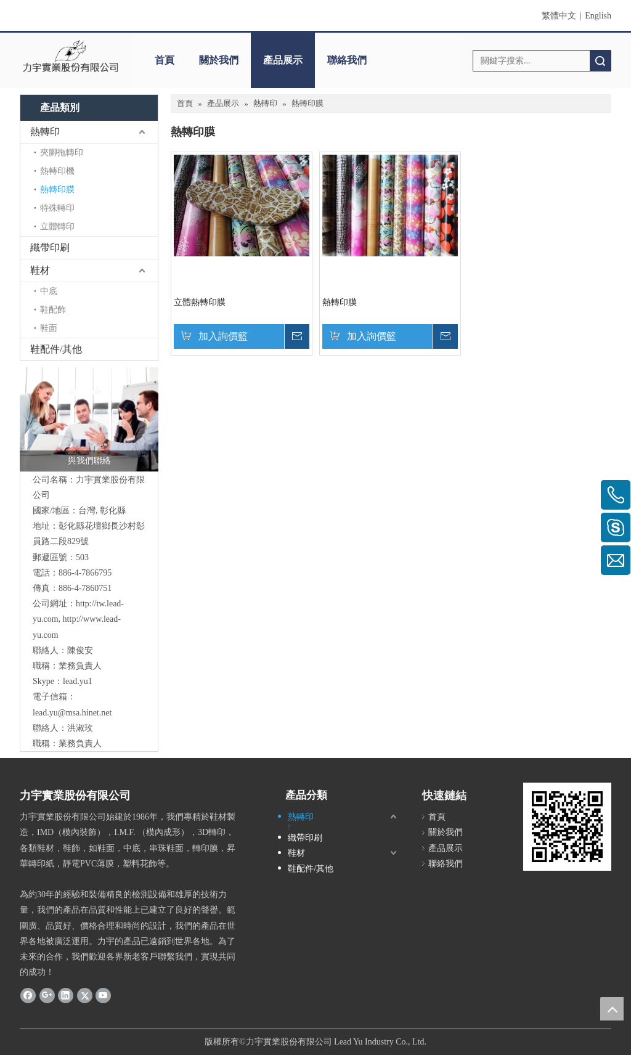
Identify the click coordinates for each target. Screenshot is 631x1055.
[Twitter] (84, 995)
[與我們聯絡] (89, 419)
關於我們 (218, 60)
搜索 (600, 61)
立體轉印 (57, 226)
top (612, 1008)
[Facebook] (28, 995)
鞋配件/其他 (56, 349)
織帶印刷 (50, 247)
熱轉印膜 (57, 189)
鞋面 (48, 328)
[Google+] (47, 995)
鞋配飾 (53, 309)
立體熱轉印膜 (200, 302)
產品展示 (283, 60)
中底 (48, 291)
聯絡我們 (347, 60)
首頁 (164, 60)
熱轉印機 (57, 171)
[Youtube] (103, 995)
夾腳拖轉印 (61, 152)
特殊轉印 (57, 208)
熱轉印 (45, 131)
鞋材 (40, 270)
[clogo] (70, 56)
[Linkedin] (65, 995)
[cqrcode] (567, 827)
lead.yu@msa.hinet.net (72, 712)
